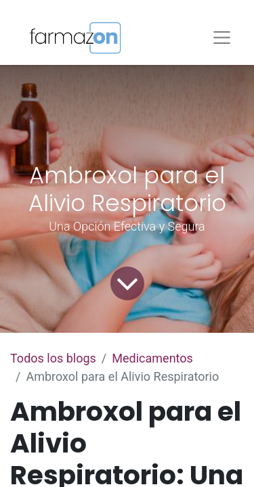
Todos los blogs (53, 358)
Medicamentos (152, 358)
